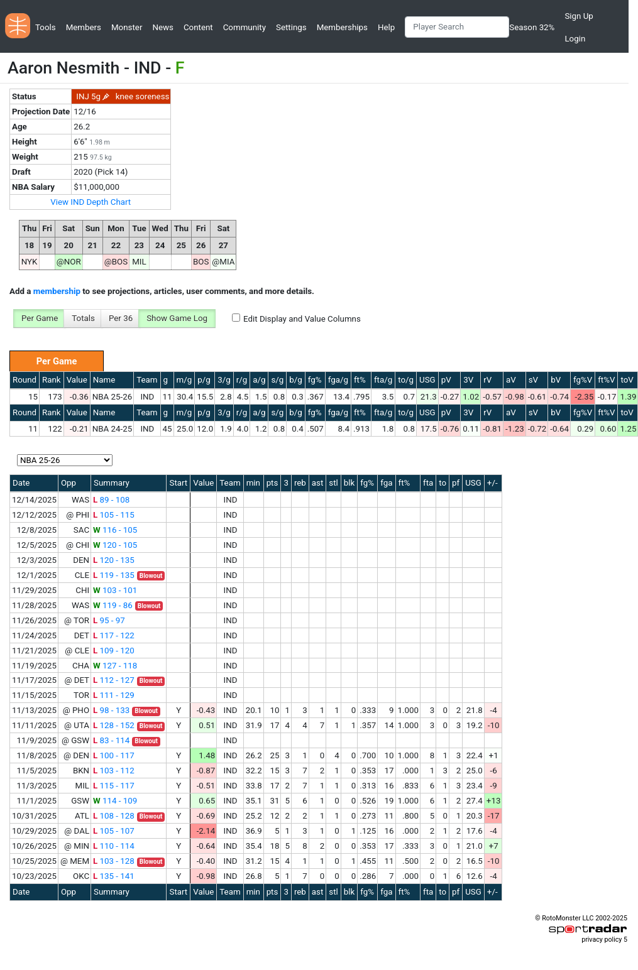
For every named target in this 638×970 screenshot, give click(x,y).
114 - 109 (115, 800)
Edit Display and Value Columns (302, 319)
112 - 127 (114, 680)
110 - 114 (114, 846)
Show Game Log (176, 318)
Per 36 (121, 318)
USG (427, 379)
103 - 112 (114, 770)
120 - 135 (114, 560)
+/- (492, 483)
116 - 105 (115, 530)
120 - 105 (115, 545)
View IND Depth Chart (90, 202)
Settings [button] (291, 27)
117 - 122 (114, 635)
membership (56, 291)
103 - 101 (115, 590)
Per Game (39, 318)
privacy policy (601, 939)
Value (77, 379)
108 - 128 (114, 815)
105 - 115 (114, 515)
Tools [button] (45, 27)
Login (574, 38)
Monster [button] (126, 27)
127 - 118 (115, 665)
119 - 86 (113, 605)
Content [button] (198, 27)
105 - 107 (114, 831)
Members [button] (83, 27)
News (162, 27)
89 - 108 (111, 499)
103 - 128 (114, 861)
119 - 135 (114, 575)
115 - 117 (114, 785)
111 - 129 (114, 695)
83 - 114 (111, 740)
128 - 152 (114, 725)
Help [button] (386, 27)
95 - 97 (109, 620)
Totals (83, 318)
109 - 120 (114, 650)
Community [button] (244, 27)
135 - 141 (114, 876)
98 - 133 (111, 710)
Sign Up (578, 16)
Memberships (342, 27)
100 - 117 (114, 755)
